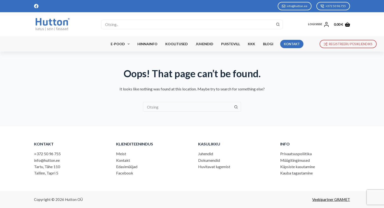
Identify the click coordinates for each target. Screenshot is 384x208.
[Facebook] (36, 6)
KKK (251, 44)
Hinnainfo (147, 44)
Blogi (268, 44)
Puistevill (230, 44)
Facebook (124, 173)
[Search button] (278, 24)
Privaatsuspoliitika (296, 153)
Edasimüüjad (126, 166)
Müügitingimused (295, 160)
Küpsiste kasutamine (297, 166)
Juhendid (204, 44)
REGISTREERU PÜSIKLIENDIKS (348, 44)
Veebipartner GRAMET (331, 199)
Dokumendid (209, 160)
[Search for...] (187, 24)
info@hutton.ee (294, 6)
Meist (121, 153)
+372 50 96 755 (333, 6)
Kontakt (123, 160)
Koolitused (176, 44)
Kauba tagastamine (296, 173)
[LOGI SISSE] (318, 24)
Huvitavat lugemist (214, 166)
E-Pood (121, 44)
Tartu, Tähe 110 (47, 166)
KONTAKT (292, 44)
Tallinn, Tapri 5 (46, 173)
